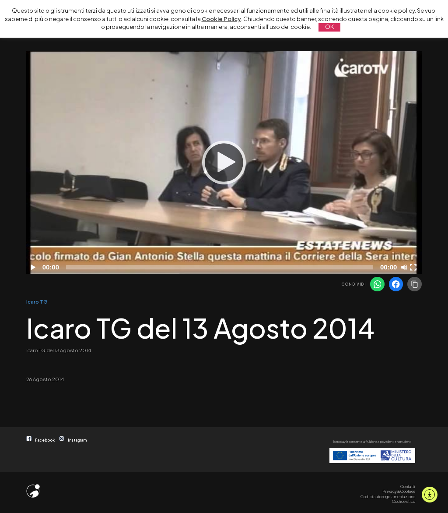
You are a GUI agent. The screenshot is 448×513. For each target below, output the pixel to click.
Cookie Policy (221, 18)
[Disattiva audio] (405, 267)
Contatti (407, 486)
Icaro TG (37, 301)
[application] (223, 162)
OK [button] (329, 26)
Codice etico (403, 501)
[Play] (224, 162)
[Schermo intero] (414, 267)
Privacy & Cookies (398, 491)
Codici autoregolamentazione (387, 496)
